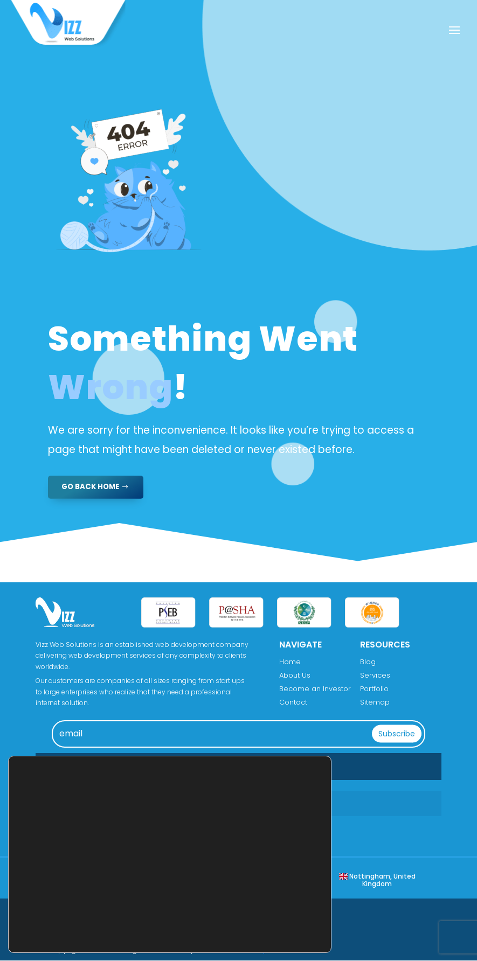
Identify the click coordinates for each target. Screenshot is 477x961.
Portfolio (374, 689)
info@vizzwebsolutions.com (126, 829)
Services (375, 676)
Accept (287, 907)
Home (290, 662)
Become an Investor (315, 689)
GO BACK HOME (92, 487)
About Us (294, 676)
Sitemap (375, 703)
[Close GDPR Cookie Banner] (321, 894)
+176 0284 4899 (104, 803)
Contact (293, 703)
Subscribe (396, 733)
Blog (368, 662)
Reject (287, 930)
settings (105, 929)
